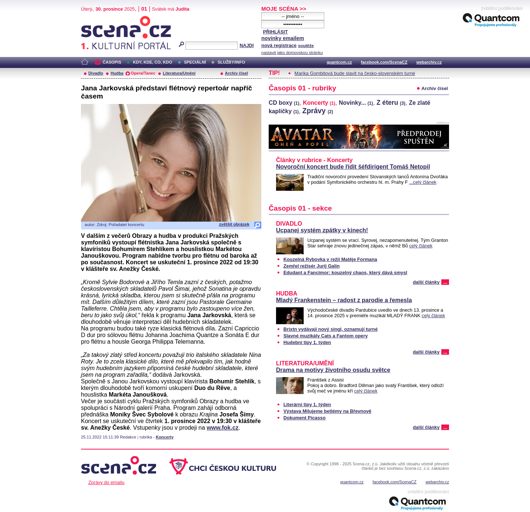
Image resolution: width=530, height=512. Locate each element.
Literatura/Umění (179, 73)
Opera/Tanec (143, 73)
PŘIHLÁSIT (275, 32)
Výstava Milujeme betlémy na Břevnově (327, 411)
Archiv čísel (236, 73)
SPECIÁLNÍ (195, 62)
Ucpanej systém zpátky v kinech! (322, 230)
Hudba (116, 73)
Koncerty (165, 437)
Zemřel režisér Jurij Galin (311, 266)
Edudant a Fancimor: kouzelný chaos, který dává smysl (345, 272)
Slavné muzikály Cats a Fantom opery (325, 336)
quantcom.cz (339, 62)
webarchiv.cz (429, 62)
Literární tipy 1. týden (307, 404)
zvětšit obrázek (234, 224)
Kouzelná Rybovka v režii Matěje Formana (330, 259)
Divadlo (95, 73)
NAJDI (247, 45)
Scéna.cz (93, 19)
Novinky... (356, 103)
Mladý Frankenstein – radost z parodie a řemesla (344, 300)
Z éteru (391, 102)
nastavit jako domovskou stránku (292, 52)
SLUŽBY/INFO (231, 62)
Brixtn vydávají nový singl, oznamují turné (330, 329)
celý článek (420, 245)
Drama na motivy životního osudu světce (333, 370)
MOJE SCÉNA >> (283, 9)
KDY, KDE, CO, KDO (152, 62)
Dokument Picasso (304, 417)
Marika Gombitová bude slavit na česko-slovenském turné (354, 73)
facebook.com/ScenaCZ (384, 62)
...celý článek (423, 182)
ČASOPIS (112, 62)
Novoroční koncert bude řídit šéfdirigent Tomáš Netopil (353, 167)
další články (426, 282)
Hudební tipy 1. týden (307, 342)
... (445, 282)
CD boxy (284, 103)
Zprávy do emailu (106, 482)
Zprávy (317, 111)
